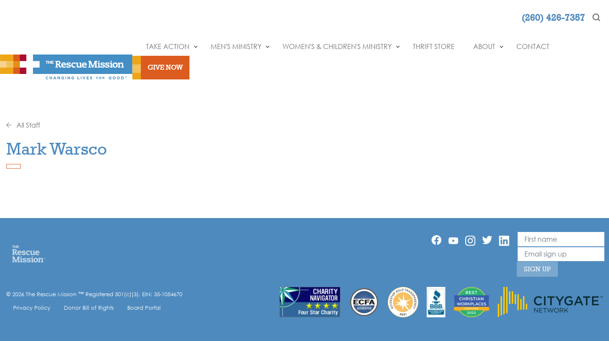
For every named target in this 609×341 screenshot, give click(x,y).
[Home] (28, 253)
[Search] (596, 17)
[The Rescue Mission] (66, 66)
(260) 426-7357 (553, 17)
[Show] (196, 47)
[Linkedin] (504, 241)
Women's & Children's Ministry (337, 46)
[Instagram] (470, 241)
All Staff (23, 125)
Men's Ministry (236, 46)
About (484, 46)
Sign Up (537, 269)
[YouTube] (453, 240)
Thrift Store (434, 46)
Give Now (165, 67)
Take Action (167, 46)
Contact (532, 46)
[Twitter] (487, 240)
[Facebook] (436, 240)
